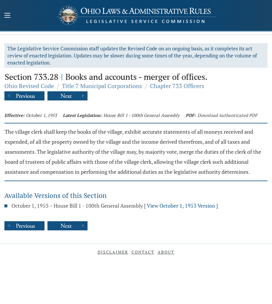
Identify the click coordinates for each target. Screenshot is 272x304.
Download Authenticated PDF (227, 115)
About (166, 252)
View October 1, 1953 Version (181, 205)
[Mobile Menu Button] (7, 16)
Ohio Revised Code (29, 86)
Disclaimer (113, 252)
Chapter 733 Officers (177, 86)
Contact (142, 252)
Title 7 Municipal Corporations (102, 86)
